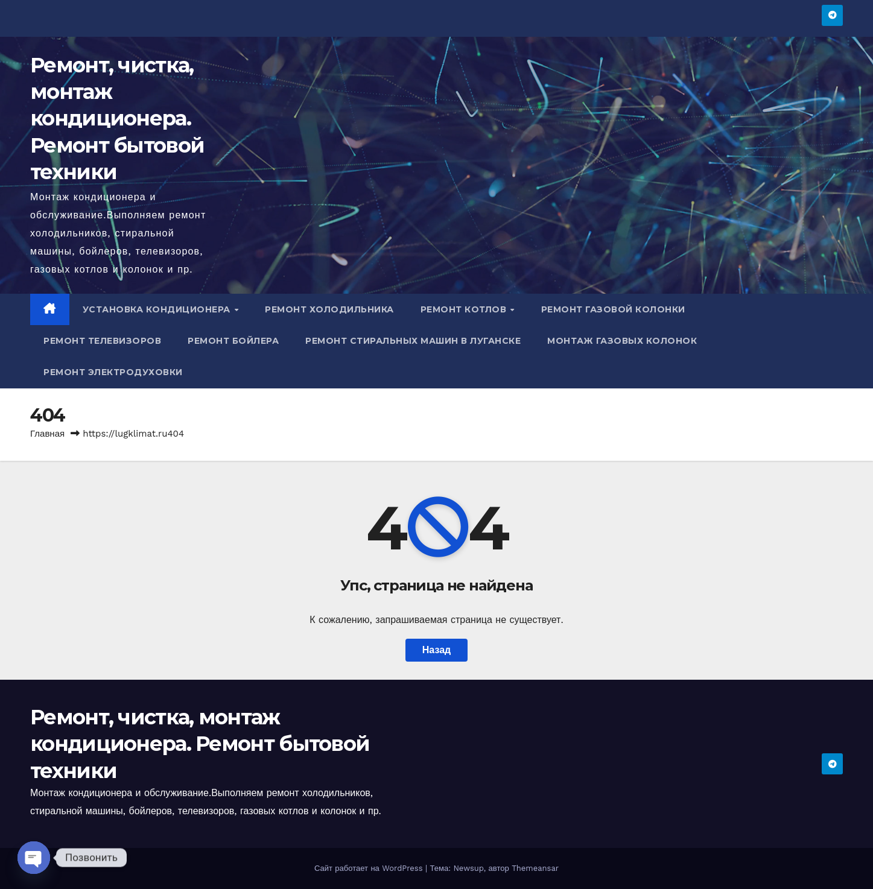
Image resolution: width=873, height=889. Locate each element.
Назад (436, 650)
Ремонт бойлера (233, 340)
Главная (47, 433)
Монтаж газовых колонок (622, 340)
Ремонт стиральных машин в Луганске (413, 340)
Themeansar (535, 868)
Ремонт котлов (465, 309)
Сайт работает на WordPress (369, 868)
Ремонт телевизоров (102, 340)
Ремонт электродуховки (113, 372)
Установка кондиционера (158, 309)
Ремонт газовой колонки (613, 309)
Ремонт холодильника (329, 309)
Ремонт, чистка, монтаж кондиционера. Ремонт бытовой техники (117, 118)
